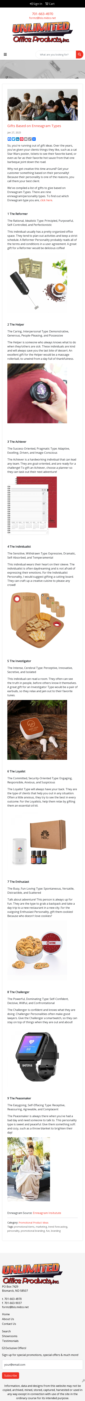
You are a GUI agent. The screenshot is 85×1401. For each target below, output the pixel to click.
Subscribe (10, 1375)
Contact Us (9, 1324)
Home (6, 1314)
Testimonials (10, 1341)
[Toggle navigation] (5, 54)
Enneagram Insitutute (47, 1213)
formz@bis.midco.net (42, 18)
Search (6, 1331)
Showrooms (9, 1336)
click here (46, 200)
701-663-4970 (42, 13)
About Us (8, 1319)
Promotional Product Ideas (33, 1222)
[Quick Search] (56, 54)
